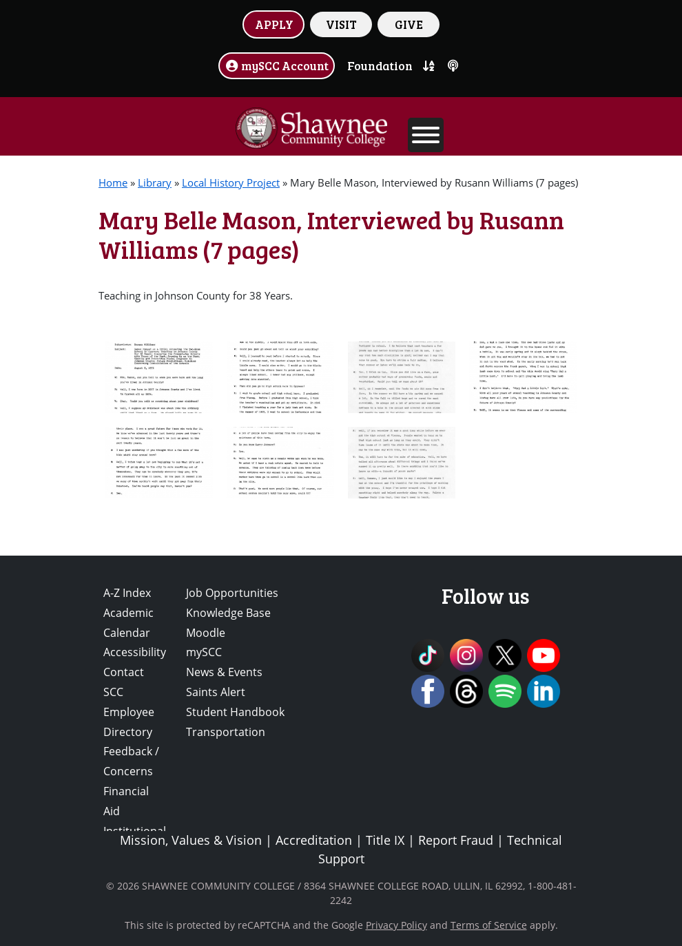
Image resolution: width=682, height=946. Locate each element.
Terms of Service (489, 925)
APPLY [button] (274, 24)
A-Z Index (127, 592)
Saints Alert (215, 692)
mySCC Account (277, 65)
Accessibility (134, 652)
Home (113, 182)
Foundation (380, 65)
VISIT (341, 24)
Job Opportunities (232, 592)
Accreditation (314, 840)
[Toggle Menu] (426, 135)
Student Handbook (235, 711)
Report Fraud (455, 840)
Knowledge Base (228, 612)
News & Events (224, 672)
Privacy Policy (396, 925)
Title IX (385, 840)
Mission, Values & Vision (191, 840)
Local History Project (231, 182)
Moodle (205, 632)
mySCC (204, 652)
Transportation (225, 731)
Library (155, 182)
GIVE (409, 24)
